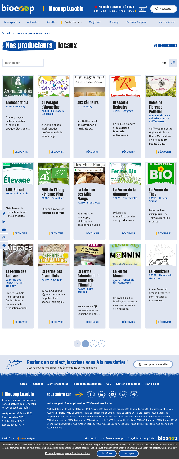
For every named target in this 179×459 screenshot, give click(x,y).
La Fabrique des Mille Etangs (89, 194)
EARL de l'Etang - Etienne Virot (54, 192)
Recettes (51, 22)
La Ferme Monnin (125, 273)
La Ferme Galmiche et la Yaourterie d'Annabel (89, 278)
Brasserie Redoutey (125, 105)
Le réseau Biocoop (112, 438)
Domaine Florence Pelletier (161, 107)
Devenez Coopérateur (138, 22)
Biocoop (113, 22)
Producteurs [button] (71, 22)
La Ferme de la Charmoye (125, 192)
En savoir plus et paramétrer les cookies (67, 453)
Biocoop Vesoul (166, 22)
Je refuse (106, 453)
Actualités (33, 22)
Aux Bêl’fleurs (88, 102)
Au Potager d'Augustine (54, 105)
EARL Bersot (15, 190)
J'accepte (128, 453)
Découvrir (22, 151)
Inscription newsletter (153, 364)
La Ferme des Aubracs (18, 273)
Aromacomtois (17, 102)
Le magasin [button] (10, 22)
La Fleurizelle (159, 271)
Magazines (95, 22)
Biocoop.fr (91, 438)
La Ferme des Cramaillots (54, 273)
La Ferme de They (161, 192)
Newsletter (163, 8)
